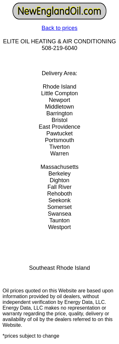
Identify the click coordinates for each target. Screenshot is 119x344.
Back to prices (59, 28)
